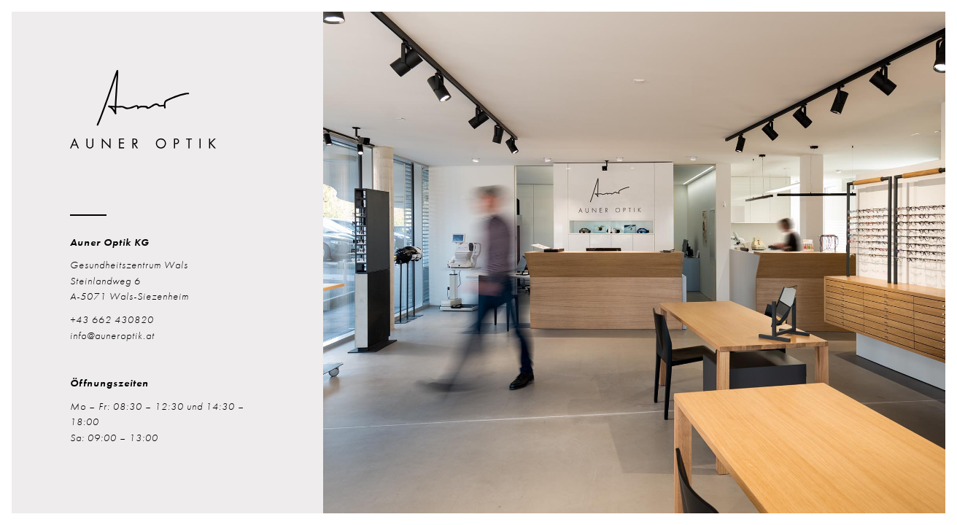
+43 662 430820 (112, 319)
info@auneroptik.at (112, 335)
